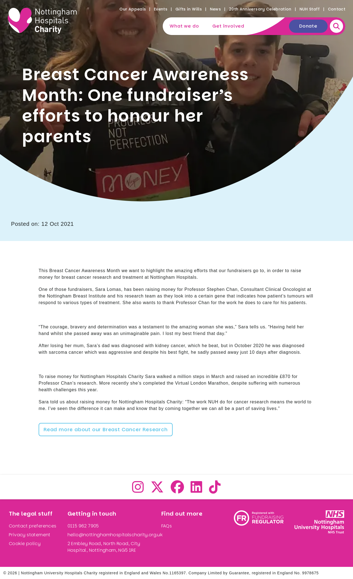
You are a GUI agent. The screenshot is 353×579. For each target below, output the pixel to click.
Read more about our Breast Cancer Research (106, 429)
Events (160, 9)
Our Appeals (132, 9)
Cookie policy (25, 543)
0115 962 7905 (83, 526)
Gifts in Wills (188, 9)
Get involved (228, 26)
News (215, 9)
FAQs (166, 526)
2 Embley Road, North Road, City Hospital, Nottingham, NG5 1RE (104, 546)
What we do (184, 26)
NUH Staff (309, 9)
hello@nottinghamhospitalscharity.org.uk (115, 535)
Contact (336, 9)
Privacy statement (29, 535)
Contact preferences (33, 526)
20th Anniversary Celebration (260, 9)
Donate (308, 26)
